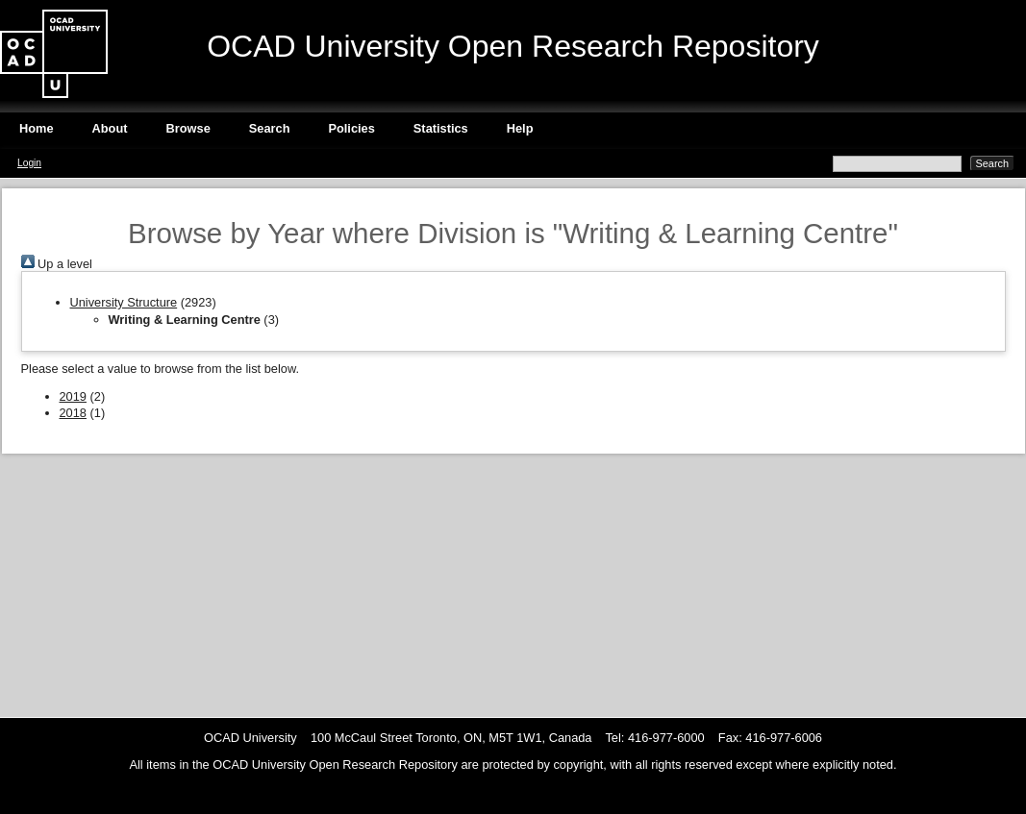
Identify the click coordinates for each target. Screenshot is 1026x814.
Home (36, 128)
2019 (73, 396)
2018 (73, 413)
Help (520, 128)
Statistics (440, 128)
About (110, 128)
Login (29, 163)
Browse (188, 128)
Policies (351, 128)
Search (269, 128)
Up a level (56, 264)
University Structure (124, 302)
